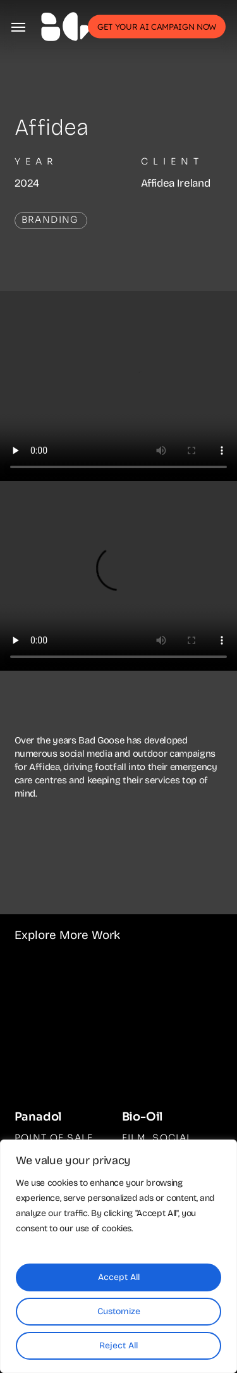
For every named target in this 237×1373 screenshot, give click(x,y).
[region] (118, 1256)
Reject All (118, 1345)
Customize (118, 1311)
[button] (18, 27)
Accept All (119, 1277)
